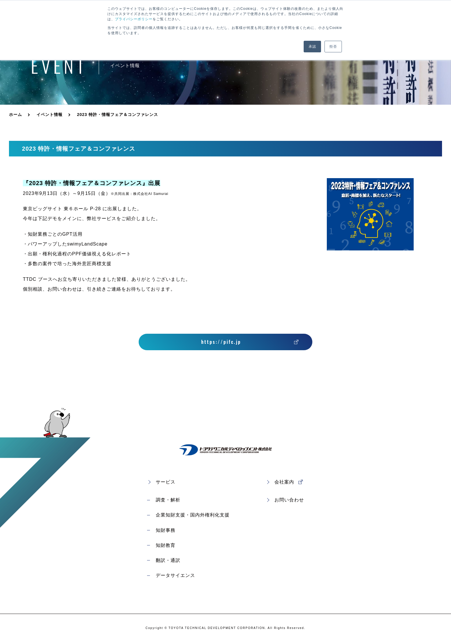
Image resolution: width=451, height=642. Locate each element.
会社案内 (284, 481)
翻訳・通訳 (168, 560)
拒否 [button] (333, 47)
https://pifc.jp (221, 341)
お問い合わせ (289, 499)
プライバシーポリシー (134, 19)
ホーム (15, 114)
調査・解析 (168, 499)
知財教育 (165, 545)
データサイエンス (175, 575)
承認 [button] (312, 47)
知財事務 (165, 530)
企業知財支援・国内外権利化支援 (193, 514)
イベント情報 (49, 114)
